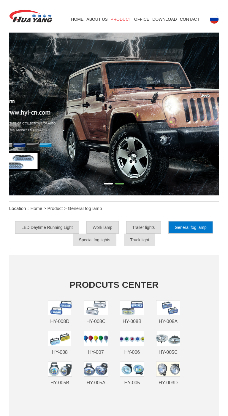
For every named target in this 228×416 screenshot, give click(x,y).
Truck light (139, 239)
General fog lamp (85, 208)
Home (77, 19)
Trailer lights (143, 227)
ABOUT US (96, 19)
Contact (190, 19)
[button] (108, 183)
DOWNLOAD (164, 19)
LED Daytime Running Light (47, 227)
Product (121, 19)
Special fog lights (94, 239)
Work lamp (103, 227)
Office (141, 19)
